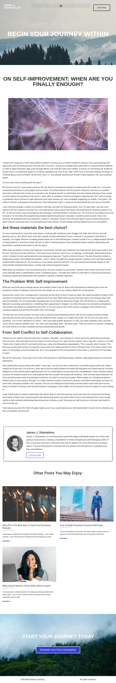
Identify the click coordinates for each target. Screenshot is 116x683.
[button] (61, 6)
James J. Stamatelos (12, 6)
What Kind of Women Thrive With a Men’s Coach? (26, 585)
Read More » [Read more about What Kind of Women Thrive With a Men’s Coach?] (6, 601)
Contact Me (35, 455)
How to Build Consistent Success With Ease (81, 525)
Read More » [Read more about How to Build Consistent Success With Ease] (64, 538)
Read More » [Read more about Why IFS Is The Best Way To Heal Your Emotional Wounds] (6, 541)
